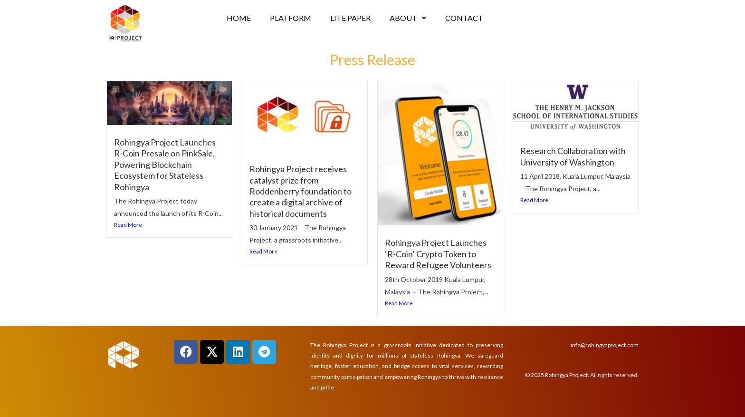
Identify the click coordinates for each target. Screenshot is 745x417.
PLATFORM (290, 17)
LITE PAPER (350, 17)
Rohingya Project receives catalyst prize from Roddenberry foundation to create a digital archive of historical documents (300, 191)
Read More (128, 224)
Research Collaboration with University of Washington (573, 156)
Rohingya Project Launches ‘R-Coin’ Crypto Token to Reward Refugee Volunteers (438, 253)
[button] (408, 18)
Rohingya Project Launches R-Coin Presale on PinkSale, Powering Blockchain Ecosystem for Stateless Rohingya (165, 164)
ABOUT (408, 17)
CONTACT (464, 17)
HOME (239, 17)
